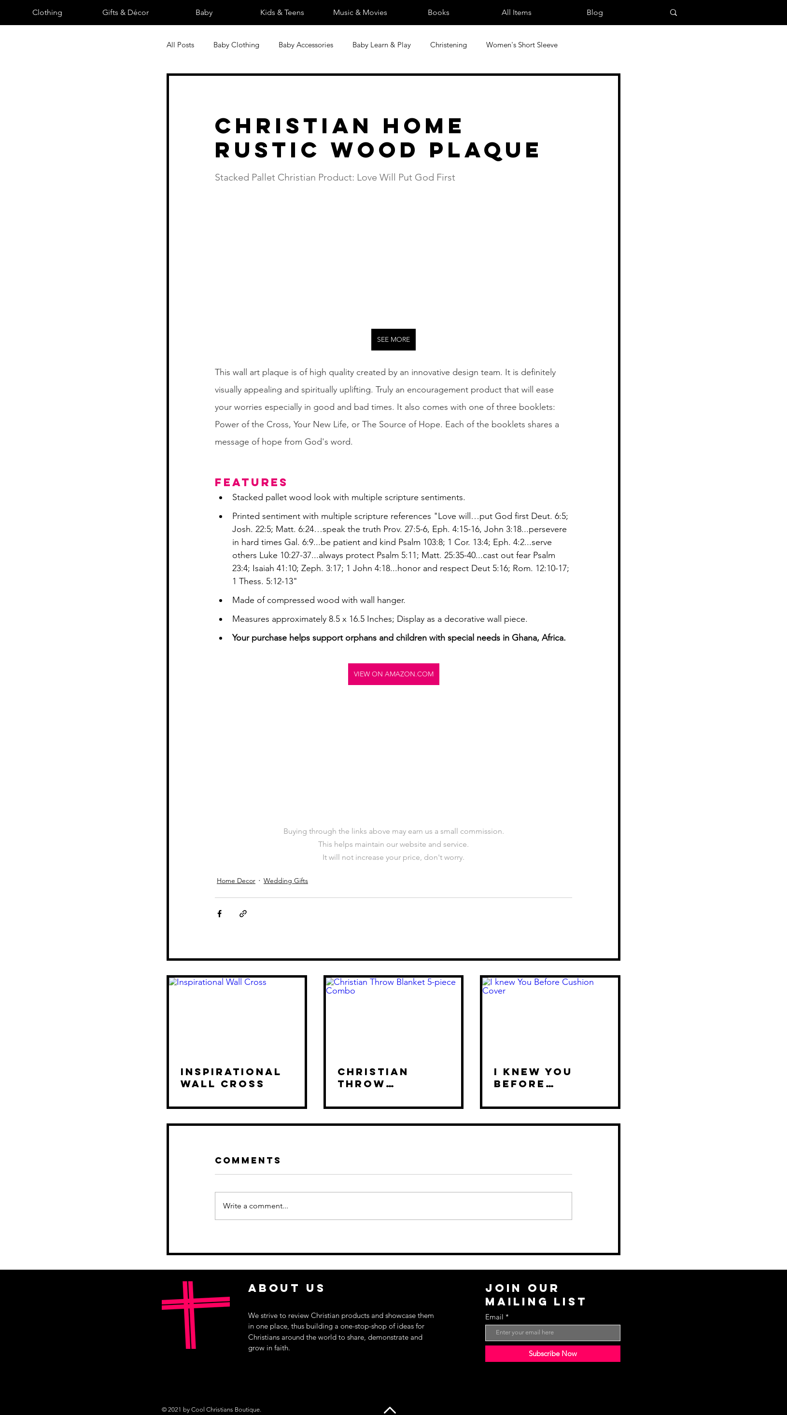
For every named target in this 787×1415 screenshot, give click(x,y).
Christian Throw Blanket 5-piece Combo (383, 1077)
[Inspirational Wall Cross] (237, 1016)
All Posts (180, 44)
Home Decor (236, 880)
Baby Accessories (306, 44)
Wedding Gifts (286, 880)
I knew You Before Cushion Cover (549, 1077)
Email (494, 1316)
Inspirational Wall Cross (231, 1077)
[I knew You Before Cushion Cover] (550, 1016)
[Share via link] (243, 913)
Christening (448, 44)
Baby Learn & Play (381, 44)
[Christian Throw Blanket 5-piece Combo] (394, 1016)
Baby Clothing (236, 44)
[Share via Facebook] (219, 913)
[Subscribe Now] (552, 1353)
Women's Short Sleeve (522, 44)
